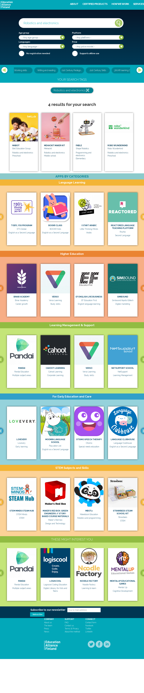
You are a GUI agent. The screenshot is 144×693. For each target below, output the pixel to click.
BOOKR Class (55, 225)
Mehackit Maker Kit (54, 145)
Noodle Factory (101, 586)
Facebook (89, 681)
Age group (24, 33)
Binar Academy (22, 297)
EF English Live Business (89, 297)
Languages (24, 42)
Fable (79, 145)
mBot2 (89, 511)
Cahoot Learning (55, 368)
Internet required (75, 53)
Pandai (21, 368)
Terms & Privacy (72, 684)
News (46, 687)
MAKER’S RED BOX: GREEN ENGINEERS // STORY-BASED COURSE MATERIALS (55, 513)
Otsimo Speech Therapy (89, 439)
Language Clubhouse (123, 439)
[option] (72, 70)
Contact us (69, 681)
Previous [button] (4, 70)
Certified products (94, 3)
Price (74, 42)
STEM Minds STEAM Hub (22, 511)
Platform (76, 33)
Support (69, 675)
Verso (55, 297)
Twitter (88, 684)
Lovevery (21, 439)
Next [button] (140, 70)
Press (46, 684)
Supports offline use (89, 53)
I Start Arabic (89, 225)
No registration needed (38, 53)
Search (119, 23)
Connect (90, 675)
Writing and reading (46, 70)
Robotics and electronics (69, 90)
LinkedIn (89, 687)
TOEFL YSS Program (21, 225)
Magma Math (62, 641)
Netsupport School (122, 368)
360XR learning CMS (123, 70)
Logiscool (63, 586)
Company (49, 675)
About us (48, 678)
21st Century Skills (98, 70)
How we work (120, 3)
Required (21, 53)
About (74, 3)
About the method (72, 687)
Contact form (90, 678)
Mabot (16, 145)
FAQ (66, 678)
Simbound (122, 297)
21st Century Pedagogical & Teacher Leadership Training (73, 70)
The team (48, 681)
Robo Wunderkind (118, 145)
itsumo (24, 641)
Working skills (20, 70)
